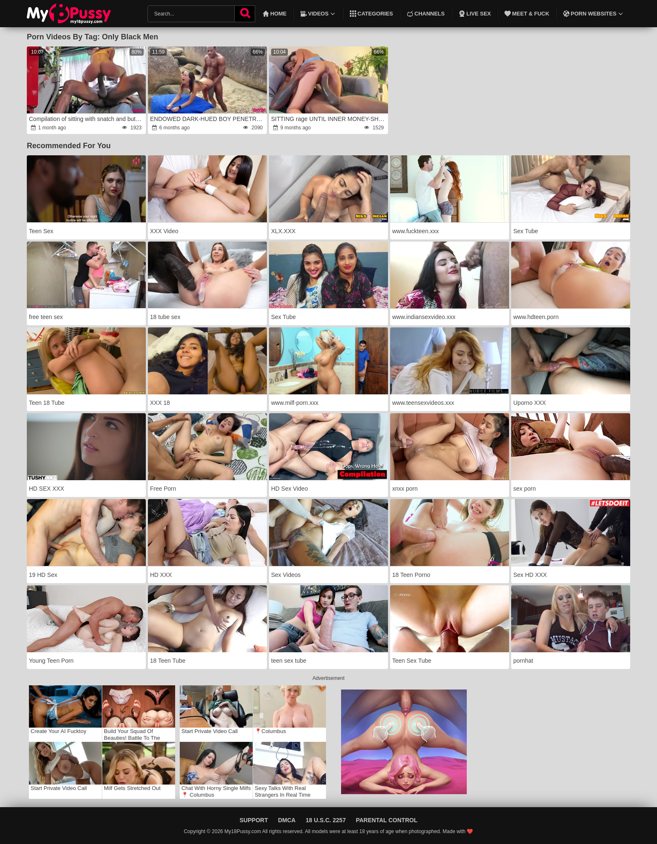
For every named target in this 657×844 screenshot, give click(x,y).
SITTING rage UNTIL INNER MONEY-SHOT (329, 119)
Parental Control (386, 820)
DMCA (286, 820)
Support (254, 820)
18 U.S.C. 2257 (325, 820)
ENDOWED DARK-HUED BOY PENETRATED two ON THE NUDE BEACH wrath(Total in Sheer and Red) (208, 119)
